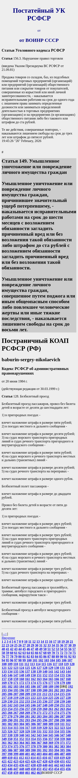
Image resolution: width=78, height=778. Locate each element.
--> (5, 634)
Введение (8, 638)
